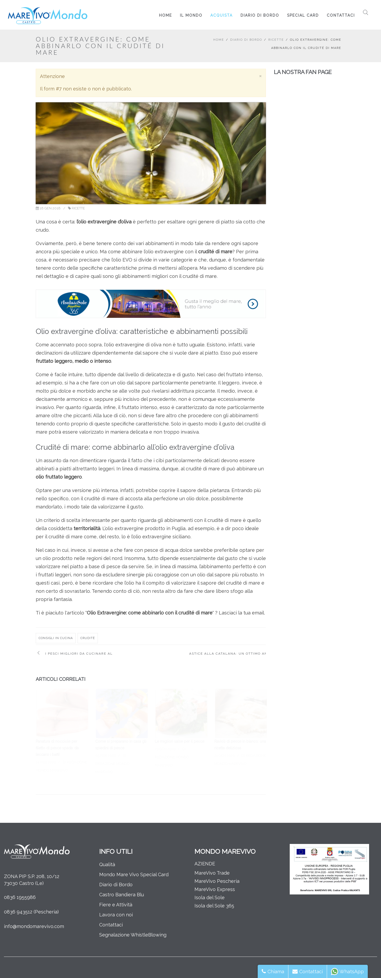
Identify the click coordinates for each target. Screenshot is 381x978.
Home (165, 15)
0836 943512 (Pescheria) (31, 912)
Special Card (303, 15)
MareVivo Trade (212, 873)
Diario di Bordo (260, 15)
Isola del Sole (209, 897)
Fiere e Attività (115, 904)
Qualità (107, 864)
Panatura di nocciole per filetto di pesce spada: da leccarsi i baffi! (57, 748)
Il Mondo (191, 15)
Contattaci (341, 15)
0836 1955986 (20, 897)
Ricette (276, 40)
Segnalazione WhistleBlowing (132, 935)
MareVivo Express (214, 889)
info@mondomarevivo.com (34, 926)
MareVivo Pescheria (216, 881)
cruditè (87, 638)
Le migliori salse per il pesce (179, 741)
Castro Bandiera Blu (121, 894)
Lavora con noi (116, 914)
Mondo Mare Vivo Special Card (134, 874)
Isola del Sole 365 (214, 905)
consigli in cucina (56, 638)
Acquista (221, 15)
